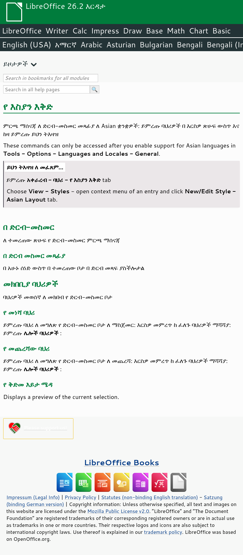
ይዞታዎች (15, 64)
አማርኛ (66, 44)
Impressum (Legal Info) (33, 497)
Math (176, 30)
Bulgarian (156, 44)
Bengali (189, 44)
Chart (198, 30)
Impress (105, 30)
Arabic (91, 44)
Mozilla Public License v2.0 (118, 511)
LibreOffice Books (121, 462)
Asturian (121, 44)
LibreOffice (21, 30)
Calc (79, 30)
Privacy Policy (80, 497)
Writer (56, 30)
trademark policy (163, 531)
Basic (221, 30)
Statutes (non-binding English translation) (149, 497)
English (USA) (26, 44)
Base (154, 30)
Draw (132, 30)
